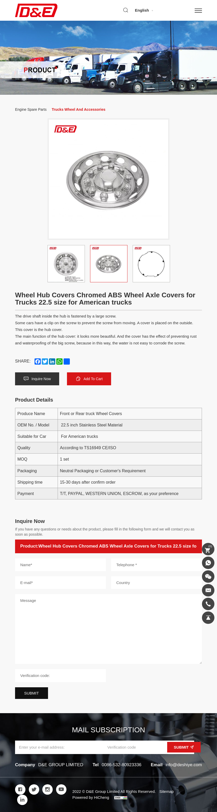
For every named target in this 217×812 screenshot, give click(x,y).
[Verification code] (60, 675)
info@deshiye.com (184, 764)
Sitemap (166, 791)
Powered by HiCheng (90, 797)
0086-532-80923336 (121, 764)
